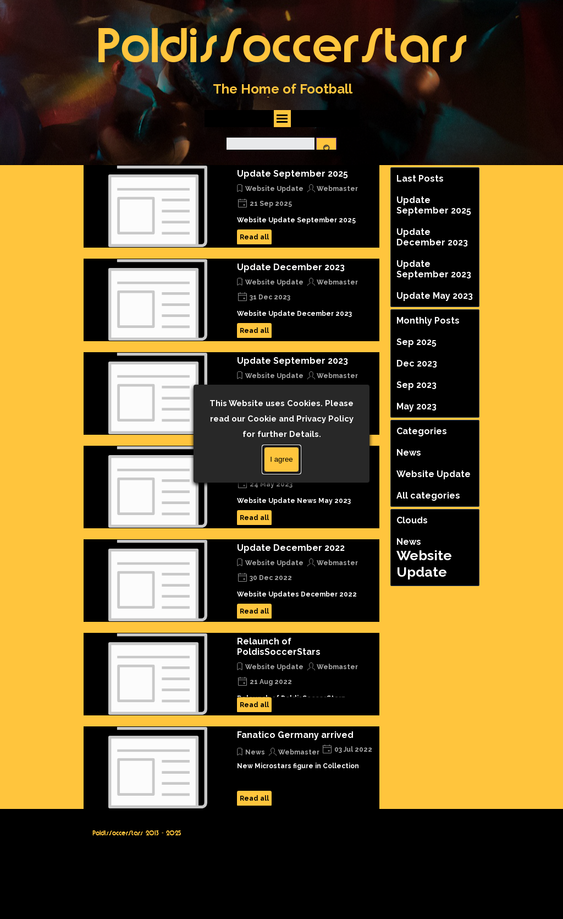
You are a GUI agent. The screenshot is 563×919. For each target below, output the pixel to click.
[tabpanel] (282, 96)
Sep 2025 (416, 342)
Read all (254, 237)
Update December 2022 (291, 548)
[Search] (270, 149)
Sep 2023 (416, 385)
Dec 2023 (416, 363)
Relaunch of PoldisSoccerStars (279, 646)
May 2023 (416, 406)
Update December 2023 (291, 267)
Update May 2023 (275, 454)
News (255, 752)
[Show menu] (282, 118)
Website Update (274, 189)
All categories (428, 495)
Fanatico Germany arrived (295, 735)
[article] (231, 206)
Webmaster (337, 189)
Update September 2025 (292, 173)
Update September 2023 (292, 360)
